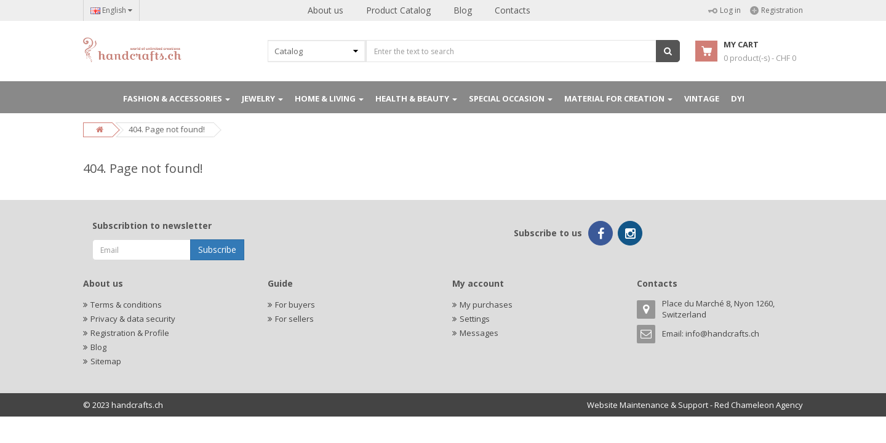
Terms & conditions (126, 304)
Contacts (512, 10)
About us (325, 10)
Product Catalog (398, 10)
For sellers (294, 318)
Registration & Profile (129, 332)
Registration (776, 10)
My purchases (486, 304)
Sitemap (105, 361)
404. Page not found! (167, 129)
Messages (479, 332)
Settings (475, 318)
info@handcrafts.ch (722, 333)
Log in (724, 10)
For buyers (295, 304)
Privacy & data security (132, 318)
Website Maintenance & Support (647, 404)
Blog (462, 10)
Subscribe (217, 249)
